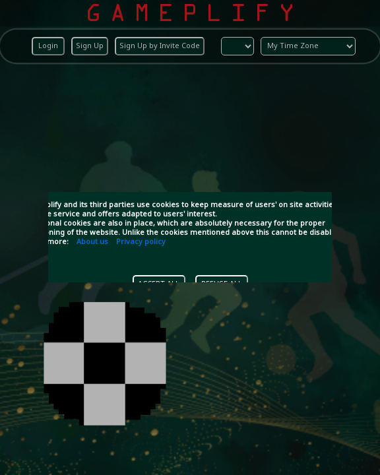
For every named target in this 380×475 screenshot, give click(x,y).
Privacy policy (141, 242)
